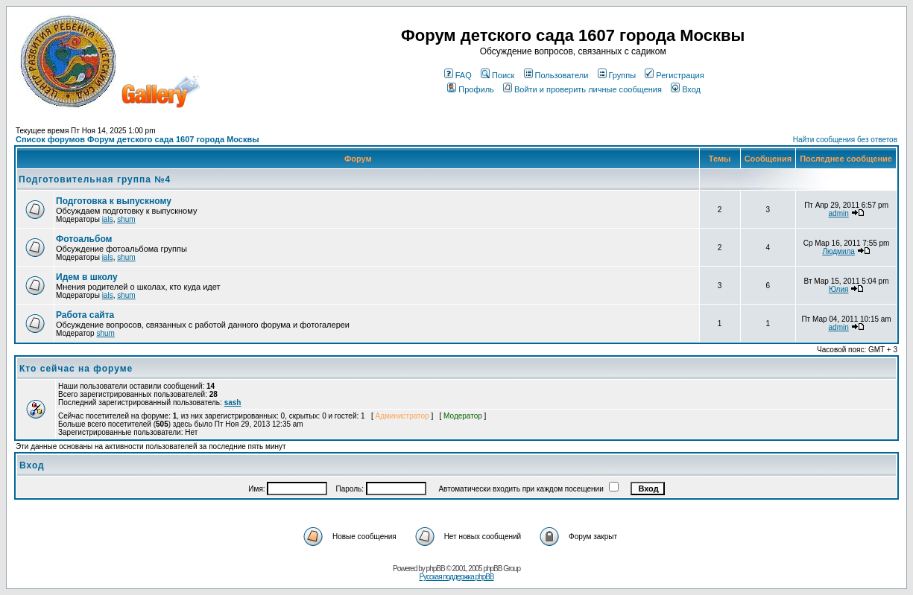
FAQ (458, 75)
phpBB (435, 568)
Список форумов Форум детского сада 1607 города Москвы (137, 139)
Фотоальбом (84, 239)
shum (126, 219)
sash (232, 402)
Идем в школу (87, 277)
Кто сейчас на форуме (76, 368)
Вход (686, 89)
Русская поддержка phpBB (456, 577)
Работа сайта (85, 315)
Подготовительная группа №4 (95, 179)
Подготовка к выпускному (113, 201)
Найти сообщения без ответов (845, 140)
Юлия (839, 289)
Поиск (497, 75)
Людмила (838, 251)
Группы (617, 75)
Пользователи (556, 75)
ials (107, 219)
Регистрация (674, 75)
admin (839, 213)
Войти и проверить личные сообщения (582, 89)
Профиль (470, 89)
